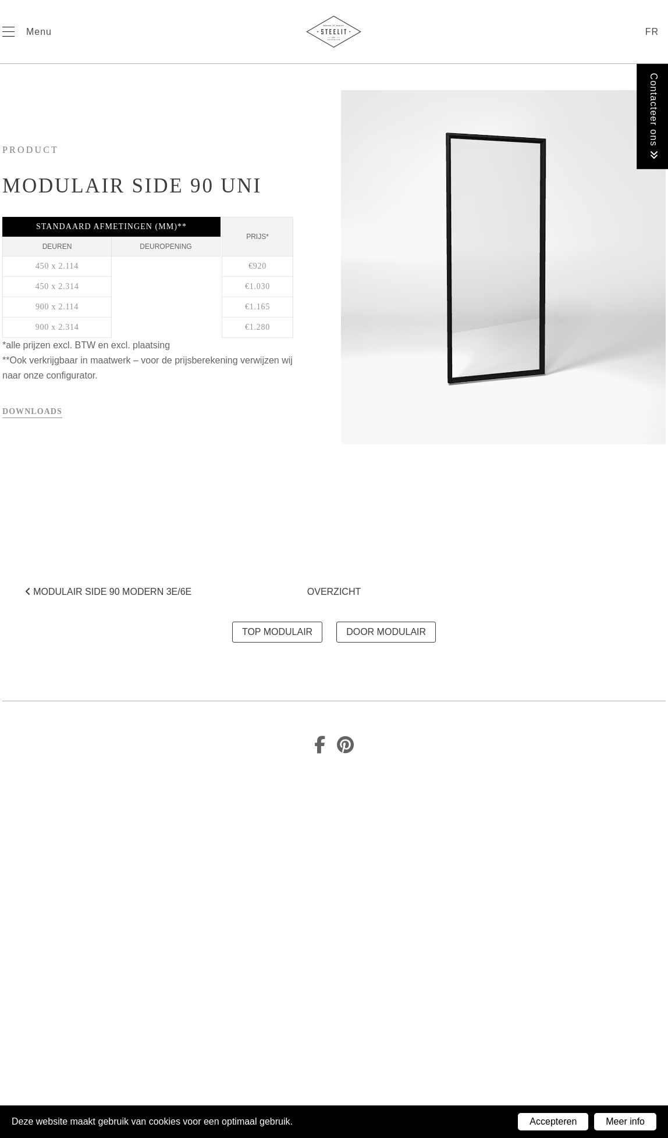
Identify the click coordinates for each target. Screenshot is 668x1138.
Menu (39, 32)
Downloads (32, 411)
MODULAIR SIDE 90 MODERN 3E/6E (108, 592)
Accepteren (553, 1121)
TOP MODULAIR (277, 632)
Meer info (625, 1121)
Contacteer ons (654, 116)
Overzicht (334, 592)
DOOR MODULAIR (386, 632)
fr (652, 32)
